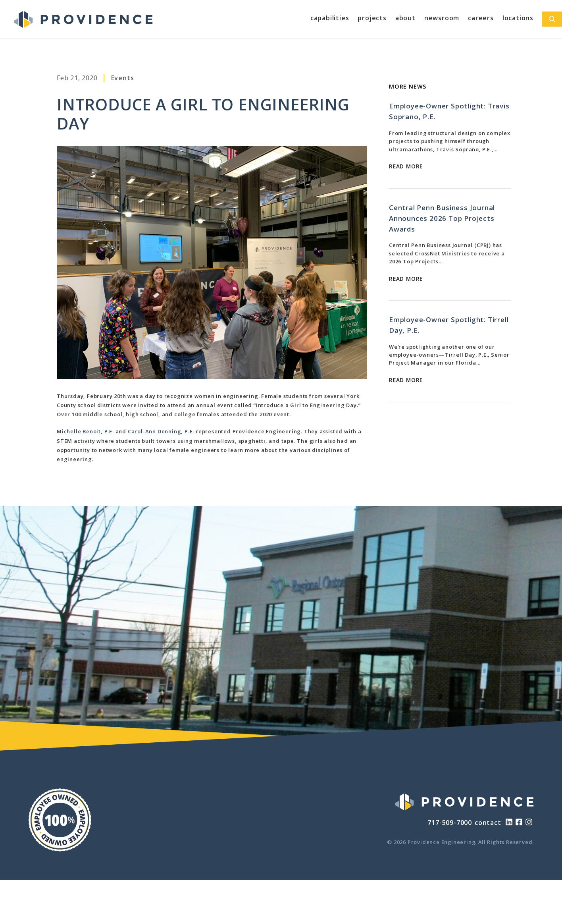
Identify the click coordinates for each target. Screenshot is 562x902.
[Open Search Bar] (552, 19)
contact (488, 822)
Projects (372, 18)
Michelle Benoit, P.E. (85, 431)
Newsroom (441, 18)
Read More (406, 166)
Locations (517, 18)
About (405, 18)
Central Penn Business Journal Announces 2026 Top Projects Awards (442, 218)
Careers (481, 18)
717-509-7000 (449, 822)
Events (122, 77)
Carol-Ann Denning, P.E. (161, 431)
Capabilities (329, 18)
